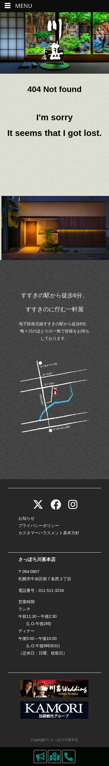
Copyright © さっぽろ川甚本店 (54, 740)
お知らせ (26, 518)
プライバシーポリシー (38, 525)
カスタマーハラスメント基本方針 (48, 532)
